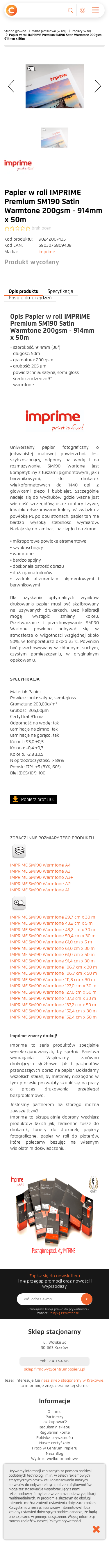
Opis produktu (23, 291)
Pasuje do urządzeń (30, 298)
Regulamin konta (55, 1432)
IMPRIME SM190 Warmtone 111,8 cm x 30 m (52, 979)
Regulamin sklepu (54, 1427)
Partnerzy (54, 1417)
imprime (47, 251)
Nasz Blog (54, 1453)
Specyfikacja (60, 291)
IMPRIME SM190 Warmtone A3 (40, 871)
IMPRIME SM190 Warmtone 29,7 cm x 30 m (52, 917)
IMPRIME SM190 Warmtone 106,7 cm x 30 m (53, 967)
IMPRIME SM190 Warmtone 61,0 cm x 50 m (52, 954)
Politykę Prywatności (64, 1313)
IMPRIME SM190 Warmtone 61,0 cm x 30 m (52, 948)
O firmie (55, 1411)
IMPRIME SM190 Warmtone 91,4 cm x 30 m (52, 961)
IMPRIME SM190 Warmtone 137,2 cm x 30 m (53, 998)
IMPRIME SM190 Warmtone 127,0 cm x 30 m (53, 985)
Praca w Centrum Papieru (54, 1448)
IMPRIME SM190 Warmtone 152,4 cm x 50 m (53, 1017)
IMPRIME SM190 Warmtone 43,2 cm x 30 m (52, 929)
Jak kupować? (54, 1422)
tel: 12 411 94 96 (54, 1361)
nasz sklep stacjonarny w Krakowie (72, 1380)
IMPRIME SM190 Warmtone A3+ (41, 877)
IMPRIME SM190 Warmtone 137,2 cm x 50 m (53, 1004)
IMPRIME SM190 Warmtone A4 (40, 865)
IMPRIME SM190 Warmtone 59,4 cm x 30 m (53, 935)
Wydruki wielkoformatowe (54, 1458)
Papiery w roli (81, 31)
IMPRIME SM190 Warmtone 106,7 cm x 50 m (53, 973)
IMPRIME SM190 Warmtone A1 (39, 890)
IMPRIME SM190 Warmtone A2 (40, 883)
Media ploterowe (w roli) (49, 31)
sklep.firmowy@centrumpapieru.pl (54, 1369)
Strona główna (15, 31)
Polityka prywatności (54, 1437)
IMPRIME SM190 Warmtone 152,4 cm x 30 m (53, 1011)
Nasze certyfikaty (54, 1443)
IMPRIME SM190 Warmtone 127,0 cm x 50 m (53, 992)
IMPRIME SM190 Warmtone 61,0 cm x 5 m (51, 942)
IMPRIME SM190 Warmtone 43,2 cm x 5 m (51, 923)
